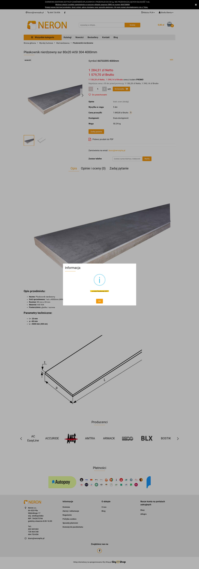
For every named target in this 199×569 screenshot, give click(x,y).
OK (99, 301)
